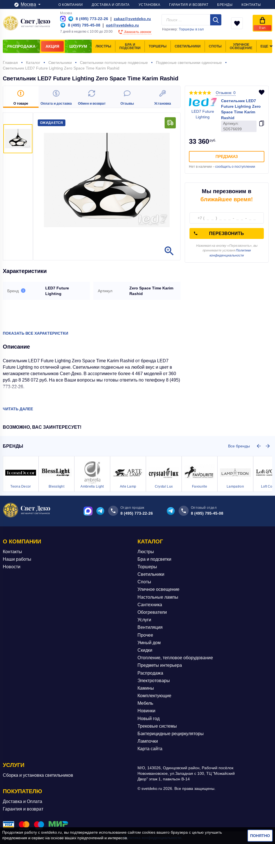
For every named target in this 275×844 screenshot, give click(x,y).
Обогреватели (152, 612)
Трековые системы (157, 726)
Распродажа (150, 673)
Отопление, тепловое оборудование (175, 657)
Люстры (146, 551)
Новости (11, 566)
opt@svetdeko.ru (122, 25)
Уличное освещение (158, 589)
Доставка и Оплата (22, 801)
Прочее (145, 635)
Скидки (145, 650)
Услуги (144, 619)
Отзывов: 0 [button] (226, 92)
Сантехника (150, 604)
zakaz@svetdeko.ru (132, 18)
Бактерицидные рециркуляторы (171, 733)
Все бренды (239, 446)
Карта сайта (150, 748)
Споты (144, 581)
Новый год (149, 718)
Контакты (12, 551)
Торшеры (147, 566)
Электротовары (154, 680)
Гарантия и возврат (23, 809)
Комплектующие (154, 695)
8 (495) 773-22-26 (136, 513)
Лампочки (148, 741)
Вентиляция (150, 627)
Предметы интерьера (160, 665)
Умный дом (149, 642)
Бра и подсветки (154, 559)
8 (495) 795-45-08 (207, 513)
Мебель (145, 703)
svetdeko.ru (51, 832)
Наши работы (17, 559)
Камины (146, 688)
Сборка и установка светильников (38, 775)
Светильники (151, 574)
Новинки (146, 710)
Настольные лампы (158, 597)
